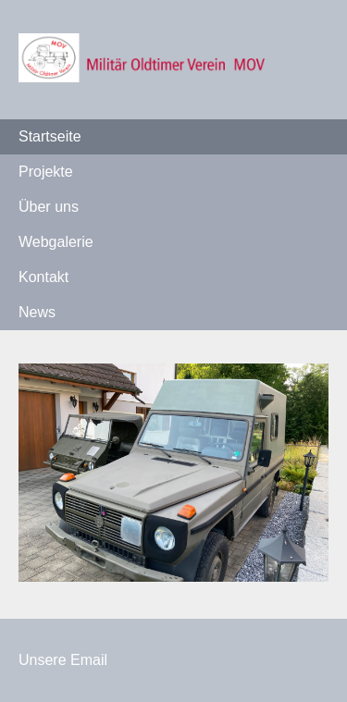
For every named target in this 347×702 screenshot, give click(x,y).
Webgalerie (56, 242)
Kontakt (43, 277)
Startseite (50, 136)
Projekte (46, 171)
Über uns (49, 207)
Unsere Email (63, 660)
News (37, 312)
